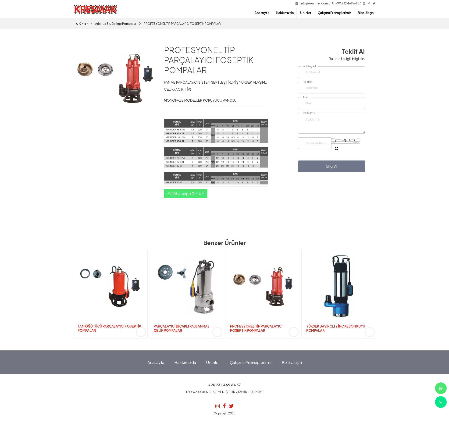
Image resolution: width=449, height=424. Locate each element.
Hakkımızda (185, 362)
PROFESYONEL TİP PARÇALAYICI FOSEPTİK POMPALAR (182, 23)
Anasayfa (155, 362)
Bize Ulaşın (292, 362)
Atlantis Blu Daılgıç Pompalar (115, 23)
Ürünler (82, 23)
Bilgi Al (331, 166)
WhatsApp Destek (185, 194)
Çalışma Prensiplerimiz (251, 362)
